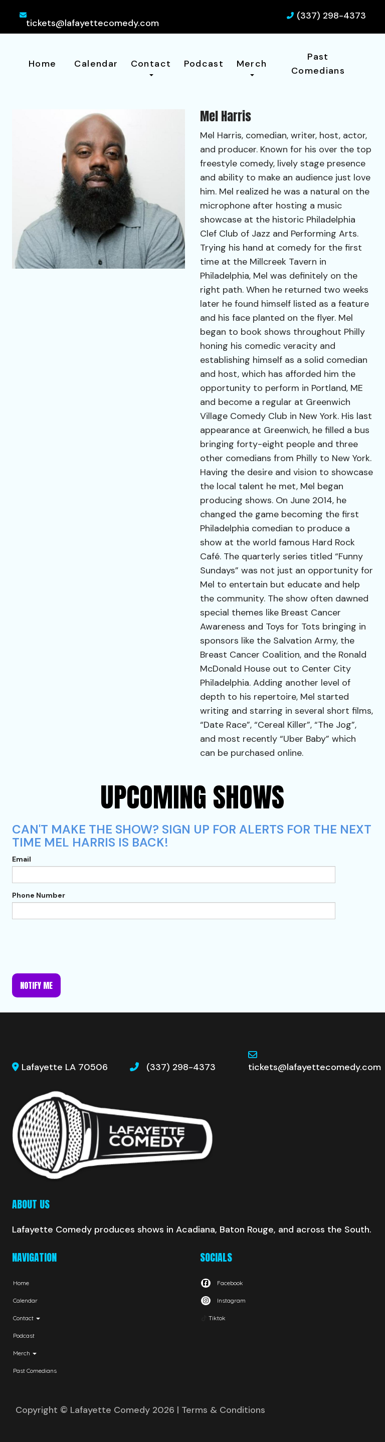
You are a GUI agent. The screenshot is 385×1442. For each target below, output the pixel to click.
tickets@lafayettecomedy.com (92, 23)
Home (42, 64)
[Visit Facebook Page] (221, 1283)
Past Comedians (318, 64)
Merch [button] (252, 67)
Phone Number (38, 895)
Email (21, 859)
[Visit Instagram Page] (223, 1300)
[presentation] (88, 946)
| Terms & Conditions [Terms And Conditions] (221, 1410)
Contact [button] (151, 67)
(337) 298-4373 (331, 16)
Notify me (36, 985)
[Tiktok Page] (213, 1318)
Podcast (204, 64)
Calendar (96, 64)
